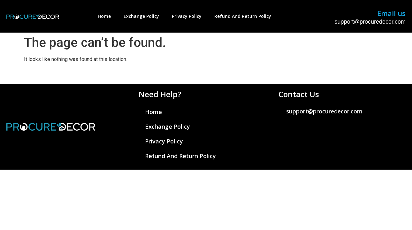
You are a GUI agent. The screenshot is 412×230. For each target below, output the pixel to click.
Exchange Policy (141, 16)
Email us (391, 13)
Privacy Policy (187, 16)
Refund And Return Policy (242, 16)
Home (104, 16)
